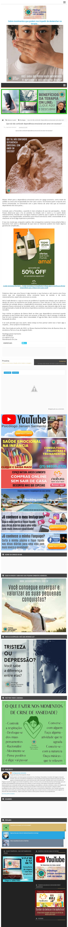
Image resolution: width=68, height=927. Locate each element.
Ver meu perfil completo (8, 786)
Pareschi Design (36, 923)
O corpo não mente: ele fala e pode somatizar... (52, 356)
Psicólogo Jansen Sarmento (19, 765)
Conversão (7, 365)
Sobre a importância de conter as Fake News (19, 833)
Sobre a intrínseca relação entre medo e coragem (16, 355)
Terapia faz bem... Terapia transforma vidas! (34, 921)
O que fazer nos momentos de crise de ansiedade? (20, 818)
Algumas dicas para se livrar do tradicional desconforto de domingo (24, 825)
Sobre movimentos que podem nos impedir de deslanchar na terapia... (35, 22)
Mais (25, 343)
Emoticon (15, 365)
